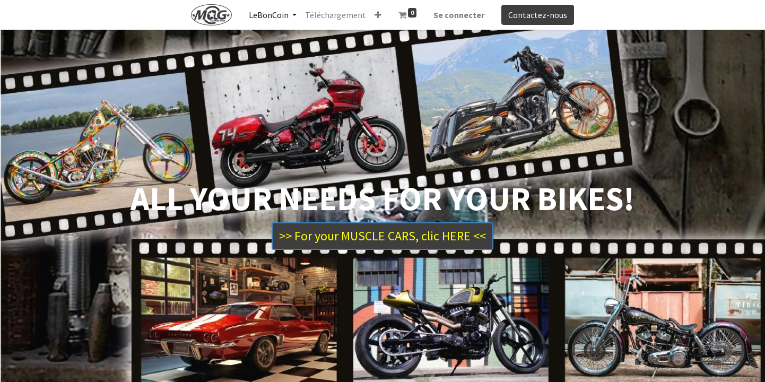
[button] (378, 14)
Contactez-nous (537, 15)
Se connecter (458, 15)
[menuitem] (335, 14)
